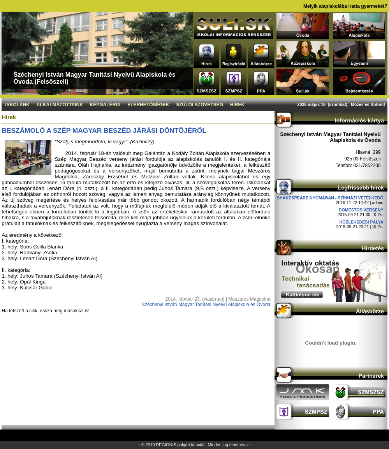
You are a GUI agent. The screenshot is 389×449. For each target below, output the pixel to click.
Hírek (237, 104)
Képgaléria (105, 104)
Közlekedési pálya (362, 222)
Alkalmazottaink (60, 104)
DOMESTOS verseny (361, 210)
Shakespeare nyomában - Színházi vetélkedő (330, 197)
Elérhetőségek (148, 104)
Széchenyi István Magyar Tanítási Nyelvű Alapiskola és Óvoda (206, 304)
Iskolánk (17, 104)
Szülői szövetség (199, 104)
